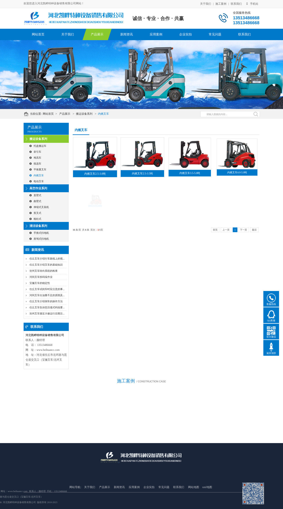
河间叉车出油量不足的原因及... (47, 295)
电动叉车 (36, 181)
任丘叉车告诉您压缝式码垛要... (47, 307)
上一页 (226, 229)
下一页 (243, 229)
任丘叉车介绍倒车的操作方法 (46, 301)
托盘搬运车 (37, 145)
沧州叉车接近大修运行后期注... (47, 313)
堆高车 (35, 157)
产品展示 (97, 34)
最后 (254, 229)
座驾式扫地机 (39, 238)
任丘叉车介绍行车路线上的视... (47, 258)
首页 (215, 229)
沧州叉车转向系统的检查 (43, 270)
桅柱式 (35, 218)
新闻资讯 (126, 34)
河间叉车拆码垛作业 (40, 276)
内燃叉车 (106, 113)
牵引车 (35, 151)
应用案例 (156, 34)
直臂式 (35, 195)
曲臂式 (35, 201)
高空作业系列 (38, 188)
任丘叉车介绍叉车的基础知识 (46, 264)
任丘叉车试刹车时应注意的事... (47, 289)
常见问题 (215, 34)
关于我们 (205, 3)
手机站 (252, 3)
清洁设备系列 (38, 225)
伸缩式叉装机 (39, 207)
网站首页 (38, 34)
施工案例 (220, 3)
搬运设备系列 (87, 113)
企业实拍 (185, 34)
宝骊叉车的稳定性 (39, 283)
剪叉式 (35, 213)
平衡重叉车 (37, 169)
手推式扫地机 (39, 232)
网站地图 (193, 499)
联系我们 (236, 3)
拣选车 (35, 163)
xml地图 (207, 499)
